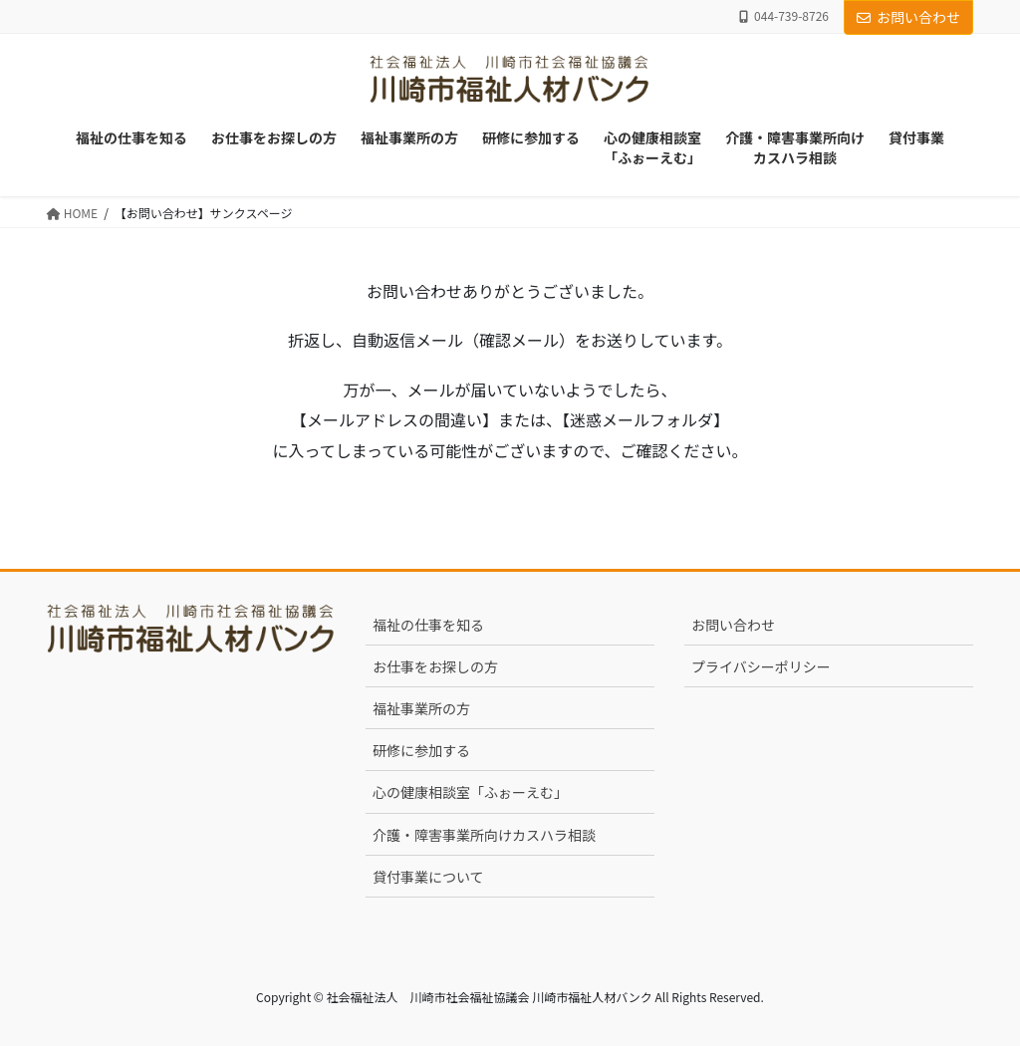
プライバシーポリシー (761, 666)
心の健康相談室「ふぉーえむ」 (470, 792)
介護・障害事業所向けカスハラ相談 (484, 835)
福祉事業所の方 (421, 708)
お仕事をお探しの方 (435, 666)
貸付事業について (428, 877)
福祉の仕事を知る (428, 625)
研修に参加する (421, 750)
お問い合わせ (908, 17)
